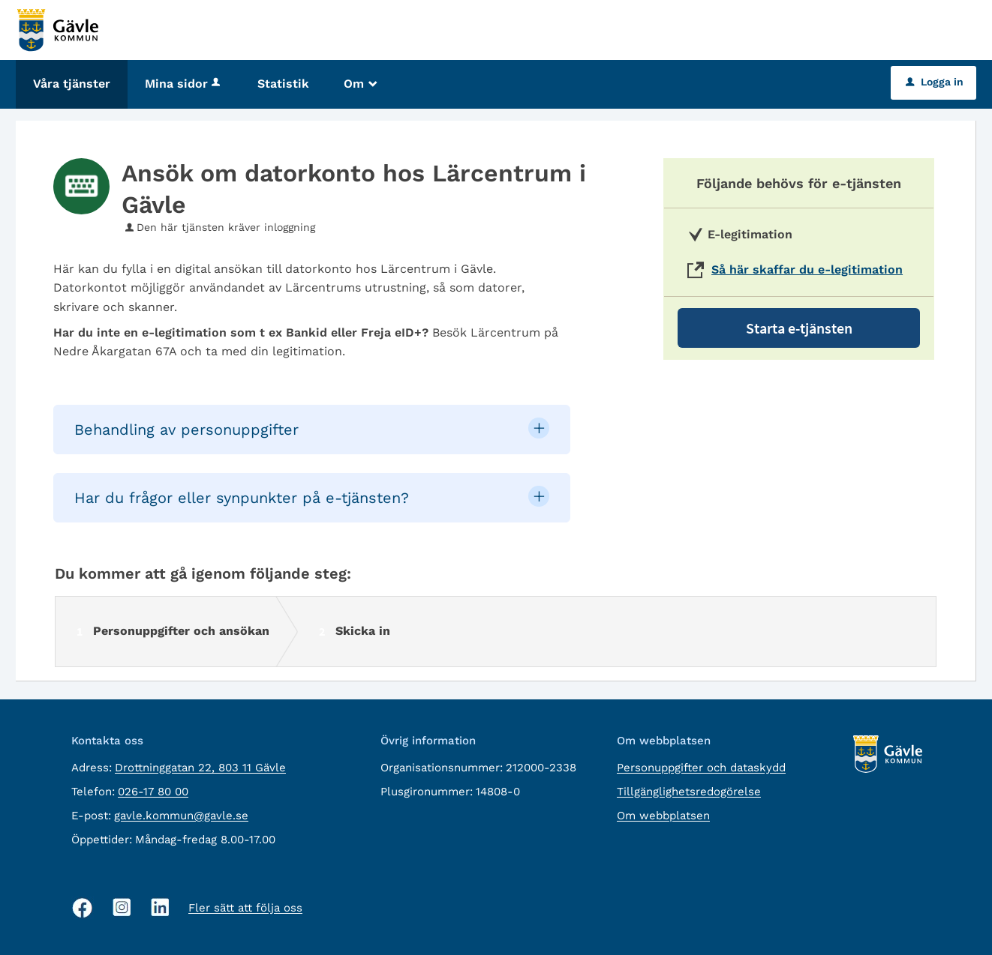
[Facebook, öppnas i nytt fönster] (82, 908)
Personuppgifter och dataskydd (701, 767)
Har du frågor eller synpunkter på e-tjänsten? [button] (241, 498)
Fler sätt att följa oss (245, 908)
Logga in (934, 82)
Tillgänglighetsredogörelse (689, 791)
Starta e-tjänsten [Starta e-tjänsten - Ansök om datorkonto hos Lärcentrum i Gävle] (799, 328)
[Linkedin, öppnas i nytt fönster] (160, 907)
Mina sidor (184, 83)
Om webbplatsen (663, 815)
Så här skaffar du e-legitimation (807, 269)
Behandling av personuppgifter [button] (186, 430)
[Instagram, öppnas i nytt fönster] (122, 907)
